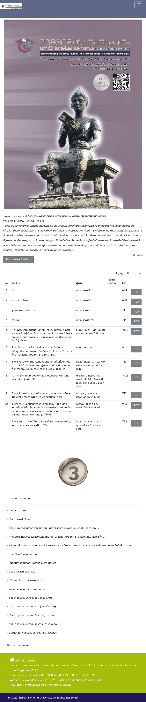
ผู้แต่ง (79, 283)
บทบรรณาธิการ (19, 300)
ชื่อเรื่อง (15, 283)
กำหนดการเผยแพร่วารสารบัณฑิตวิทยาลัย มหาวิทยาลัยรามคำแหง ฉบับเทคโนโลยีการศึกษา (56, 537)
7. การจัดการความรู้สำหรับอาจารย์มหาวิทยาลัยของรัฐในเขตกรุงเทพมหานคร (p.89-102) (41, 423)
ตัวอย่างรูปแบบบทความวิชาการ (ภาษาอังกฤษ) (33, 624)
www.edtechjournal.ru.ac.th (39, 680)
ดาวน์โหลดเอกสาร (18, 645)
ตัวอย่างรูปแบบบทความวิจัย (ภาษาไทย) (29, 598)
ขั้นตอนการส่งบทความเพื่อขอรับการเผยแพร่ (31, 563)
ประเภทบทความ (112, 281)
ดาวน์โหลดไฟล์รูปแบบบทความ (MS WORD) (31, 633)
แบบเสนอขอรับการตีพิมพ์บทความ (25, 589)
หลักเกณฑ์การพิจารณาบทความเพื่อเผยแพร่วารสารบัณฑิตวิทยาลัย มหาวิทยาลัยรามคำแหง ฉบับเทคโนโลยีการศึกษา (69, 545)
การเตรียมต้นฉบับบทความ (21, 554)
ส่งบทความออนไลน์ (18, 498)
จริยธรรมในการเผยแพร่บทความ (24, 580)
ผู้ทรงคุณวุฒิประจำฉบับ (24, 310)
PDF (136, 292)
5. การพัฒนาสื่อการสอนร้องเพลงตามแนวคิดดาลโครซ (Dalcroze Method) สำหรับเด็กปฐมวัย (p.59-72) (41, 395)
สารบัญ (15, 320)
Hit (124, 283)
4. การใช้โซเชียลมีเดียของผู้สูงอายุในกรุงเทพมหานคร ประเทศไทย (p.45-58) (40, 377)
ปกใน (14, 290)
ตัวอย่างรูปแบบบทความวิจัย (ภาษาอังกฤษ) (31, 606)
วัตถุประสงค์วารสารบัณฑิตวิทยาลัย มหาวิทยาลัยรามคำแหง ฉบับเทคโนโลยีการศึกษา (52, 528)
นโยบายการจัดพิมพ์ (18, 519)
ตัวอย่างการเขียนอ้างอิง (20, 571)
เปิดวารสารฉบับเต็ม (18, 259)
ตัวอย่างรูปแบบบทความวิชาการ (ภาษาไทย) (30, 615)
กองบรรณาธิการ (16, 510)
